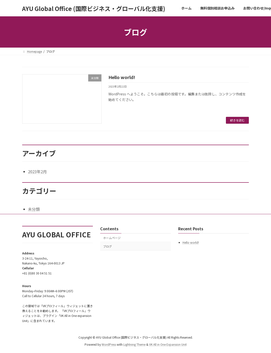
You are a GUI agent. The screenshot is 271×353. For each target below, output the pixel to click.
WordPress (109, 344)
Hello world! (121, 77)
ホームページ (112, 238)
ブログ (107, 246)
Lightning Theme (134, 344)
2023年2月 (37, 171)
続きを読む (237, 120)
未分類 (34, 209)
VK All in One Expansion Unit (168, 344)
